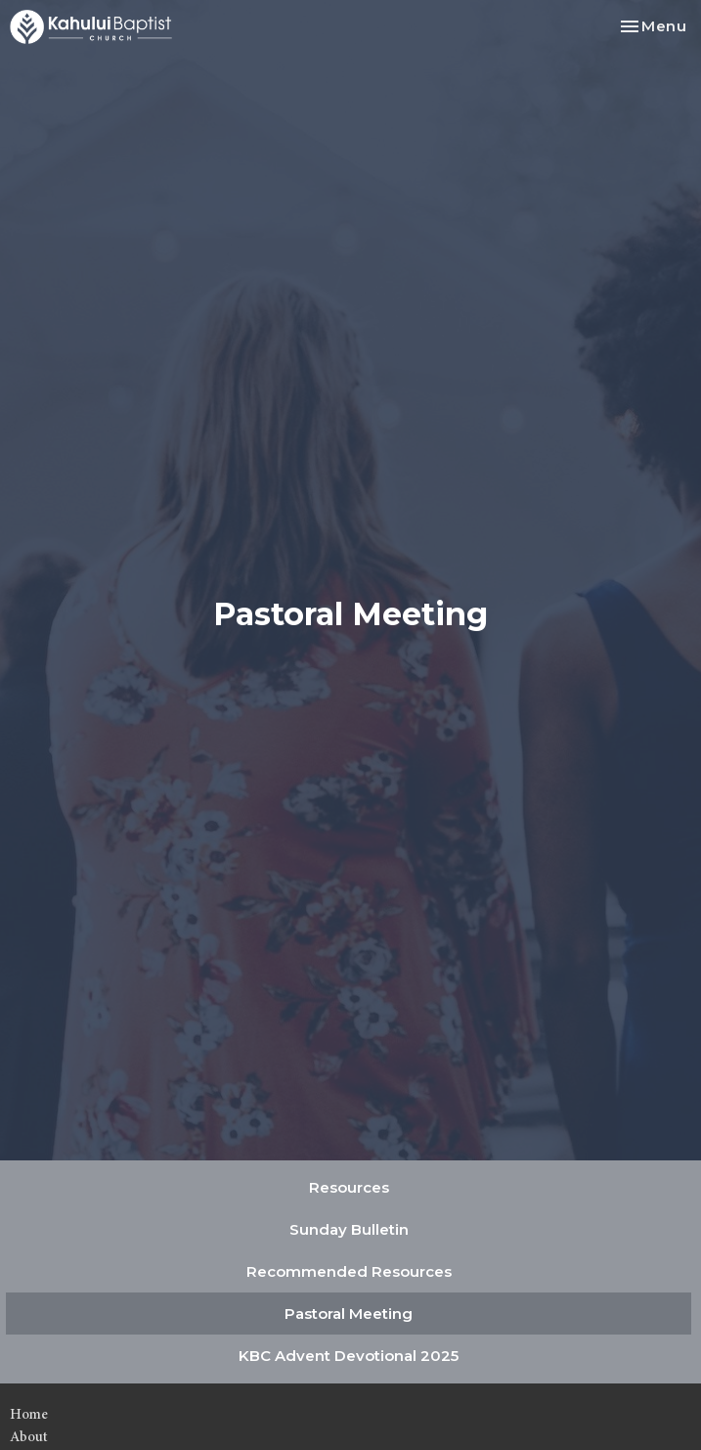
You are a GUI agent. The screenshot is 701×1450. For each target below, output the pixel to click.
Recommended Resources (349, 1271)
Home (29, 1414)
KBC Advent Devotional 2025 (349, 1355)
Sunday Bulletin (349, 1229)
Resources (349, 1187)
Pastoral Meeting (349, 1313)
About (29, 1437)
